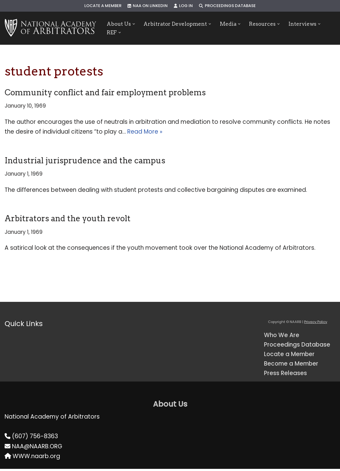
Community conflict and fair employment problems (105, 92)
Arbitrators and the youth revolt (68, 219)
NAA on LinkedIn (147, 6)
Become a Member (292, 365)
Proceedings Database (227, 6)
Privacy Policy (315, 323)
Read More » (145, 132)
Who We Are (282, 336)
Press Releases (285, 375)
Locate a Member (102, 6)
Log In (183, 6)
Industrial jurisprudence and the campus (85, 160)
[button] (134, 23)
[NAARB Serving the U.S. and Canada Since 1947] (50, 28)
